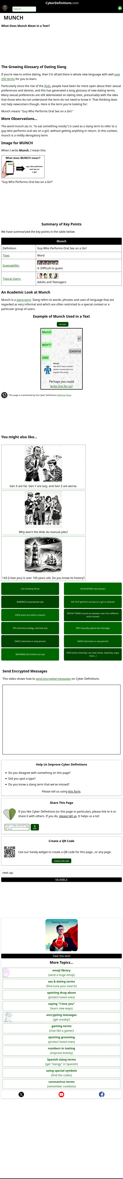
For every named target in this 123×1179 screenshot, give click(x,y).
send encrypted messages (53, 679)
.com (62, 3)
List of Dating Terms (30, 588)
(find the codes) (61, 1072)
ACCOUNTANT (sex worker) (92, 588)
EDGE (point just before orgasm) (30, 615)
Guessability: (11, 265)
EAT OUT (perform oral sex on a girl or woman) (93, 602)
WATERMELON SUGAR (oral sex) (30, 654)
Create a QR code (61, 861)
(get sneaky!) (61, 1017)
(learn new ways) (61, 1005)
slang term (23, 300)
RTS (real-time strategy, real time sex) (30, 628)
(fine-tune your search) (61, 983)
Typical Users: (12, 279)
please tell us (68, 816)
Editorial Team (64, 395)
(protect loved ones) (61, 994)
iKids (47, 86)
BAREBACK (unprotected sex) (30, 602)
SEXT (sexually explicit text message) (93, 628)
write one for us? (61, 386)
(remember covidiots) (61, 1083)
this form (74, 791)
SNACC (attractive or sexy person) (30, 641)
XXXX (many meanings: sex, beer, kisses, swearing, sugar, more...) (92, 654)
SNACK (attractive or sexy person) (92, 641)
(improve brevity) (61, 1050)
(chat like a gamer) (61, 1028)
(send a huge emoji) (61, 972)
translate (62, 324)
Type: (6, 255)
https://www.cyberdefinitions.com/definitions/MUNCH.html (17, 827)
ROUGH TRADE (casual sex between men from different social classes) (93, 615)
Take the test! (61, 956)
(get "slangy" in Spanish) (61, 1061)
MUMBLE (61, 880)
